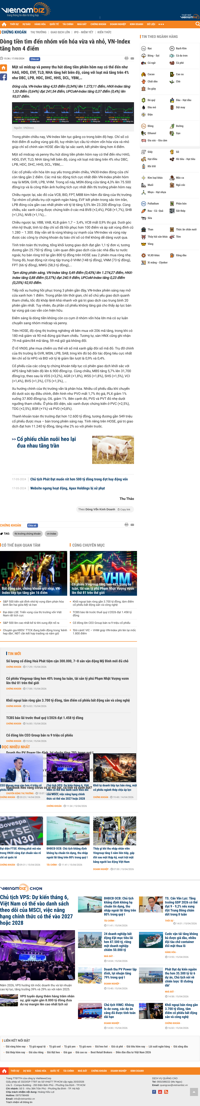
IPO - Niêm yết (83, 32)
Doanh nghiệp (100, 869)
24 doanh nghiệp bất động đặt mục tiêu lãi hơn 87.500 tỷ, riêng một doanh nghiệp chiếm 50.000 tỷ (118, 942)
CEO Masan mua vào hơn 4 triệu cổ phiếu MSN (21, 788)
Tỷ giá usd (55, 1046)
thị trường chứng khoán (28, 533)
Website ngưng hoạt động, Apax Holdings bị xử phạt (67, 488)
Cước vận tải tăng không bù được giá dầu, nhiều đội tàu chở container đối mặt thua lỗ (181, 940)
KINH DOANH (136, 24)
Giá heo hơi (101, 1046)
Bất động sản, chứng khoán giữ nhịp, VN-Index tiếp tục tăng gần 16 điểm (31, 590)
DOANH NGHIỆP (118, 24)
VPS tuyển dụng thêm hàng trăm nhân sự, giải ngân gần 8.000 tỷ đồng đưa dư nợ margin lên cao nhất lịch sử (47, 1000)
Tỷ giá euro (85, 1046)
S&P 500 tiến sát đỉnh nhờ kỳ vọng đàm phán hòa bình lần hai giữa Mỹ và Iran (33, 603)
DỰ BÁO (27, 24)
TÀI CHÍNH (68, 24)
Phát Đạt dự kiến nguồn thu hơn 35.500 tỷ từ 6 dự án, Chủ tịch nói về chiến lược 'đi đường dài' (181, 977)
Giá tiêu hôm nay (136, 1046)
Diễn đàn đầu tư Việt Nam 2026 (133, 1052)
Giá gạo (67, 1052)
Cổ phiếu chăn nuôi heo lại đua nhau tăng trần (46, 442)
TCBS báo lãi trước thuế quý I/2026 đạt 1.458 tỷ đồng (102, 614)
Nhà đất (108, 956)
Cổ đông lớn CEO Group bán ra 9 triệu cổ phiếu (101, 623)
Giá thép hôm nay (15, 1052)
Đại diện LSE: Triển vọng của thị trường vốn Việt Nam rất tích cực (32, 614)
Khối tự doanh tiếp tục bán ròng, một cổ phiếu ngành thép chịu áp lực (115, 788)
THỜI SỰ (14, 24)
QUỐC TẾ (54, 24)
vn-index (51, 533)
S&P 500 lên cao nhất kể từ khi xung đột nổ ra (31, 623)
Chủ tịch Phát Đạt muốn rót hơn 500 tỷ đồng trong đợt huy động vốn (79, 479)
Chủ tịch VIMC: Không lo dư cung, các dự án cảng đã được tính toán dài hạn (120, 1011)
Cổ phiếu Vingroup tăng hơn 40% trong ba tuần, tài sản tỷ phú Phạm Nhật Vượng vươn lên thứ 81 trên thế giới (103, 588)
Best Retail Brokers (101, 1052)
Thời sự (169, 920)
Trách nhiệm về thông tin (19, 1102)
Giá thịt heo (53, 1052)
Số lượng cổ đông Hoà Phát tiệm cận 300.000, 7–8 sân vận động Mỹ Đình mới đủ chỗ (67, 661)
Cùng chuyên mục (88, 545)
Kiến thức (104, 32)
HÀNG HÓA (40, 24)
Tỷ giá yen (70, 1046)
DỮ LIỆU (151, 24)
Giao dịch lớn (60, 32)
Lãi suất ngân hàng (159, 1046)
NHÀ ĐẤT (81, 24)
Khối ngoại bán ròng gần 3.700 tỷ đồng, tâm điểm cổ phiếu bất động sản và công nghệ (103, 603)
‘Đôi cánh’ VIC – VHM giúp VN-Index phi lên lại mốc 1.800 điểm (104, 632)
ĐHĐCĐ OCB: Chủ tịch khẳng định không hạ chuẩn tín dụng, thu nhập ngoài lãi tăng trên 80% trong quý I (67, 853)
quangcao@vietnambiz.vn (174, 1085)
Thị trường (38, 32)
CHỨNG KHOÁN (98, 24)
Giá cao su (81, 1052)
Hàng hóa (170, 952)
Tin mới (14, 653)
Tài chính (52, 864)
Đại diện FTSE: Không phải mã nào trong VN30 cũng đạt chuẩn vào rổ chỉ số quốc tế (20, 853)
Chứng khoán (14, 32)
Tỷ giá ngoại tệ (37, 1046)
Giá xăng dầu (180, 1046)
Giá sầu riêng (36, 1052)
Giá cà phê (117, 1046)
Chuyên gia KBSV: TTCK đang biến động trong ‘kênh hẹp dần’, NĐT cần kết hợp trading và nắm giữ (35, 632)
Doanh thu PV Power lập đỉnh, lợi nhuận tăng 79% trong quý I (120, 973)
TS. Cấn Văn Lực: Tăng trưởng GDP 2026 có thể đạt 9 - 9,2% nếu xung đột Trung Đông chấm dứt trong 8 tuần (181, 906)
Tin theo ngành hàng (160, 36)
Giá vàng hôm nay (16, 1046)
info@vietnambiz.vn (24, 1098)
